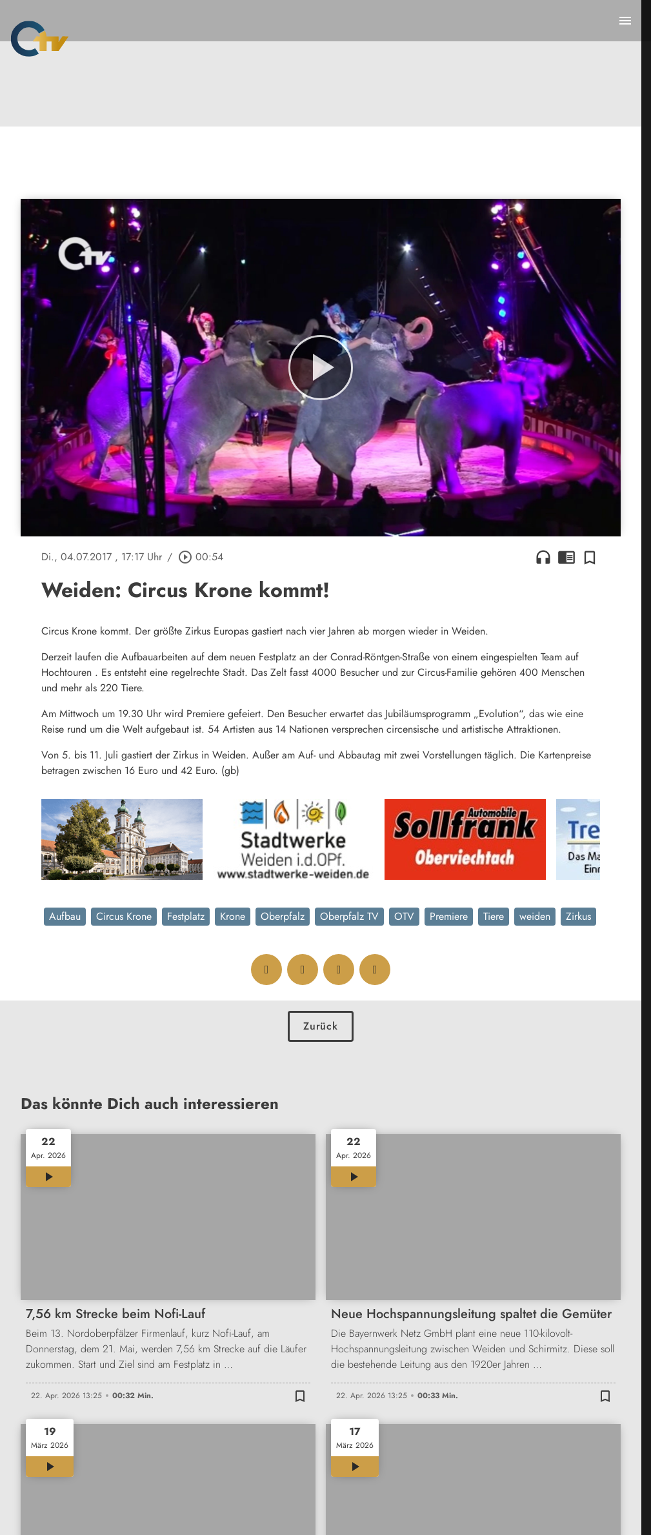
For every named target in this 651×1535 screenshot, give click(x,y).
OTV (404, 916)
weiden (534, 916)
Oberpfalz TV (349, 916)
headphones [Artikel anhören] (543, 557)
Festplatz (186, 916)
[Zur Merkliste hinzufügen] (589, 557)
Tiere (493, 916)
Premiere (449, 916)
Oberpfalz (283, 916)
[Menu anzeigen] (625, 20)
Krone (232, 916)
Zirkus (578, 916)
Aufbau (65, 916)
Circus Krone (124, 916)
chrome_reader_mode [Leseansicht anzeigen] (566, 557)
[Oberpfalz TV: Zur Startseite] (39, 38)
